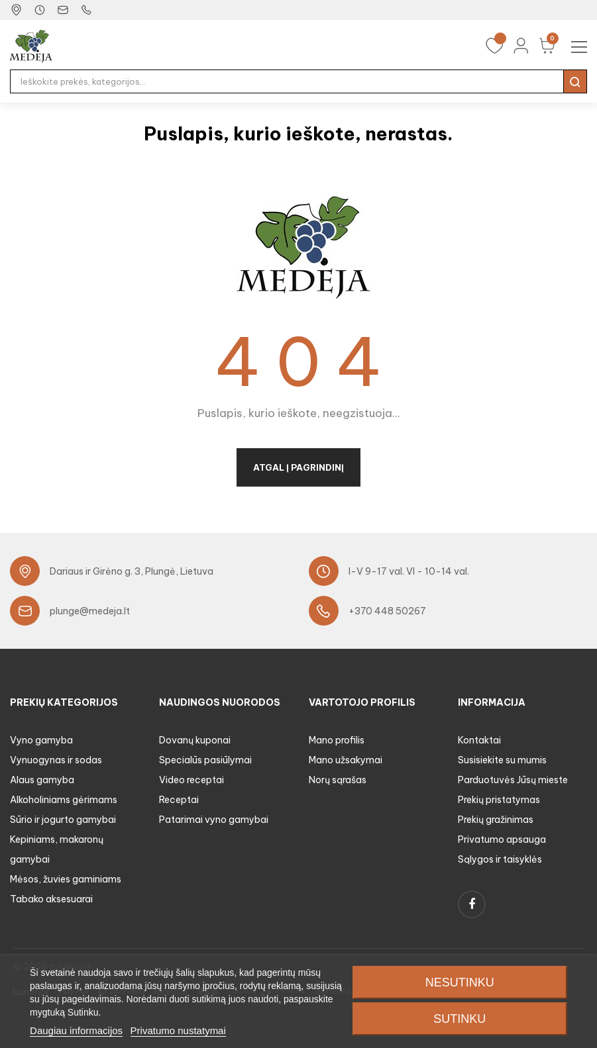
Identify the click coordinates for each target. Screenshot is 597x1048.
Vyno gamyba (41, 740)
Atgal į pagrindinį (298, 467)
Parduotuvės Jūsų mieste (513, 780)
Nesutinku (459, 982)
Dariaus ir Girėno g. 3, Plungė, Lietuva (131, 571)
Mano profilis (336, 740)
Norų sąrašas (337, 780)
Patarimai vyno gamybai (213, 820)
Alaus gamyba (42, 780)
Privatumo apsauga (502, 839)
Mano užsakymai (345, 760)
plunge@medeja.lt (90, 611)
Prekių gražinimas (495, 820)
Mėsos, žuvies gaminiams (65, 879)
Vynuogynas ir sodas (56, 760)
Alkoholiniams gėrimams (63, 800)
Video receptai (191, 780)
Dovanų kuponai (195, 740)
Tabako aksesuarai (51, 899)
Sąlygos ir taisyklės (500, 859)
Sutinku (459, 1018)
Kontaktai (479, 740)
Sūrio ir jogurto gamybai (63, 820)
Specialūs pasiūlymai (205, 760)
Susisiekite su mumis (502, 760)
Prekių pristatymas (499, 800)
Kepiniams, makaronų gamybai (56, 849)
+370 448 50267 (387, 611)
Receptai (179, 800)
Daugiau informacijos (76, 1030)
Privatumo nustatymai (178, 1030)
